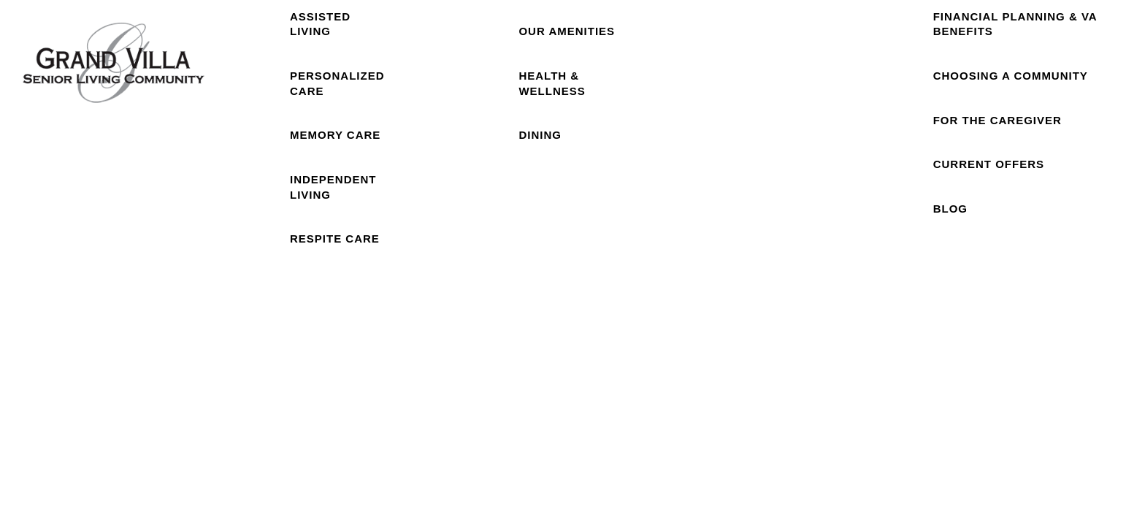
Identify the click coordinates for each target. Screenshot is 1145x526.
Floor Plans (445, 96)
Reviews (788, 95)
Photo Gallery (679, 96)
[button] (1044, 30)
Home (243, 95)
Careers (874, 95)
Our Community (555, 96)
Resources (1024, 95)
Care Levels (341, 95)
